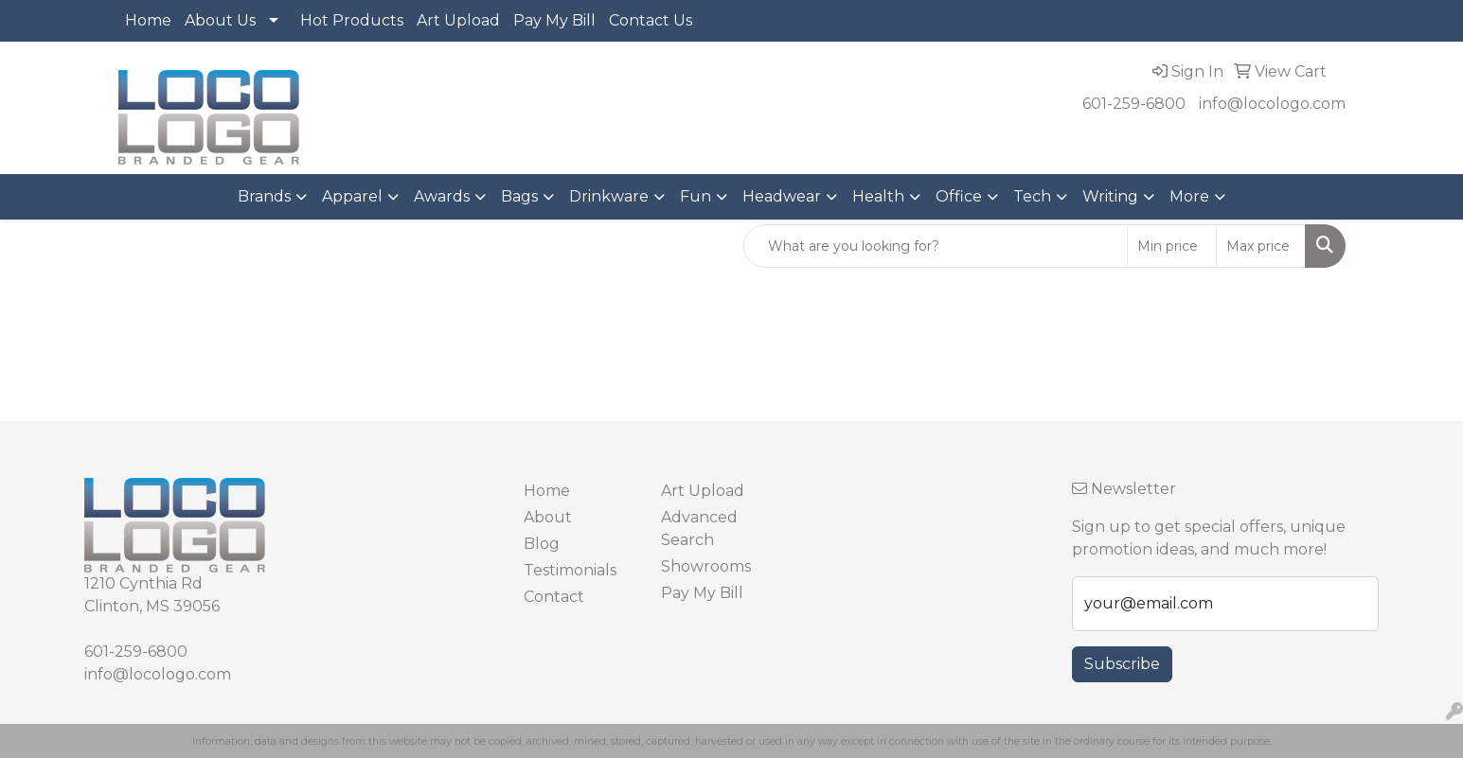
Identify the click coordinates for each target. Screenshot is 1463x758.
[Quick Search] (935, 246)
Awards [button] (442, 196)
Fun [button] (695, 196)
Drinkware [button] (609, 196)
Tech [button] (1032, 196)
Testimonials (570, 570)
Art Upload (458, 20)
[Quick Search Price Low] (1172, 246)
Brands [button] (264, 196)
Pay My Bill (554, 20)
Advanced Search (699, 528)
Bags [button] (519, 196)
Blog (542, 544)
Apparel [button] (352, 196)
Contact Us (650, 20)
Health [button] (878, 196)
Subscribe (1122, 664)
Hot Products (351, 20)
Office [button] (959, 196)
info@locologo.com (1272, 104)
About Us (220, 20)
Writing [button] (1110, 196)
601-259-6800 (1134, 104)
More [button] (1189, 196)
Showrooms (706, 566)
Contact (554, 597)
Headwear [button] (781, 196)
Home (148, 20)
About (548, 517)
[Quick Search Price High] (1261, 246)
